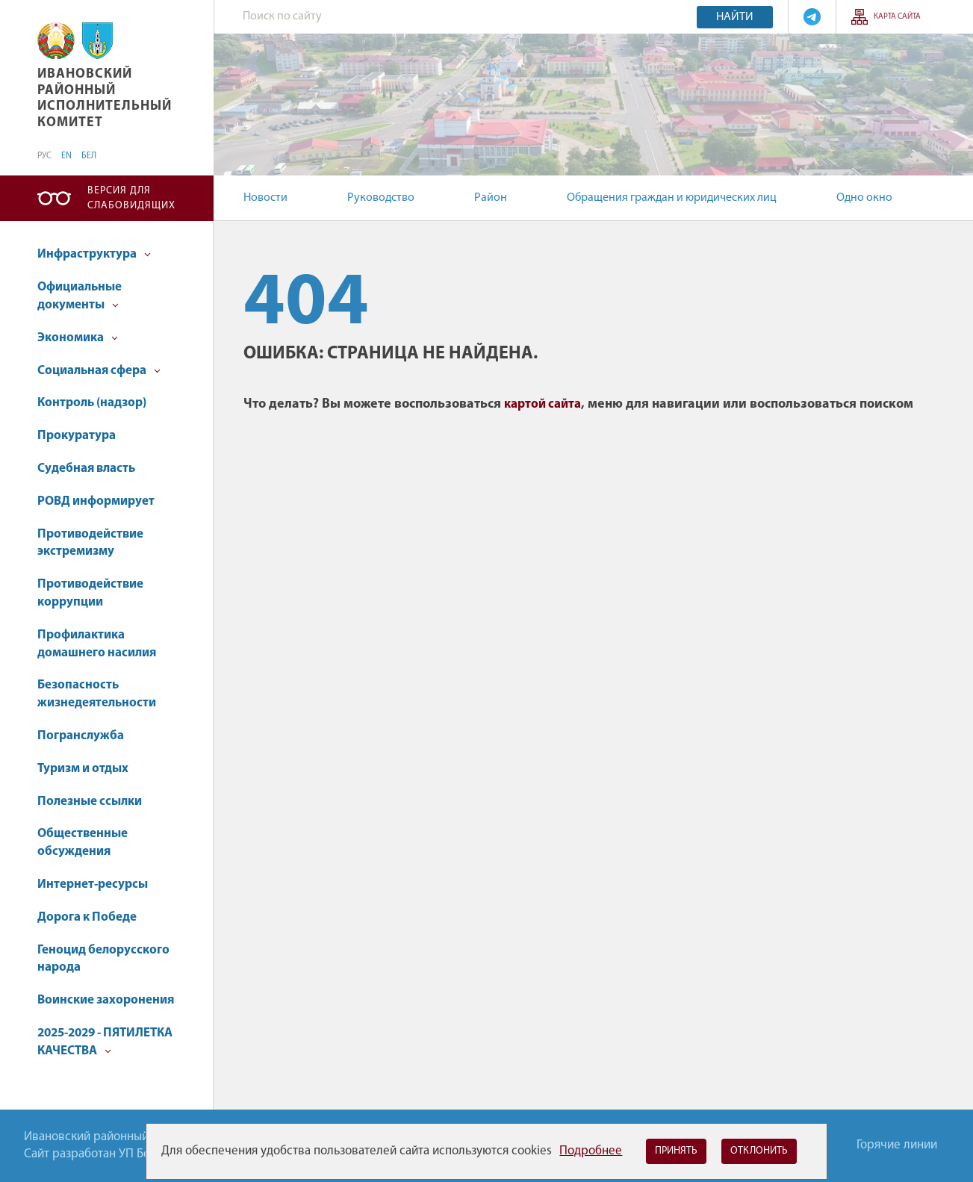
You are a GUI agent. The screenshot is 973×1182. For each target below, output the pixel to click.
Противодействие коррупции (90, 593)
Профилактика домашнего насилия (96, 644)
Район (490, 198)
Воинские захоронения (105, 1000)
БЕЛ (88, 156)
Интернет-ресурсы (92, 884)
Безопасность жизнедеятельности (96, 694)
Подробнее (590, 1151)
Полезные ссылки (89, 801)
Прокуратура (76, 435)
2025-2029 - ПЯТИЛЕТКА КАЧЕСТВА (104, 1042)
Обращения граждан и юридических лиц (672, 198)
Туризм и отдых (82, 768)
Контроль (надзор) (91, 402)
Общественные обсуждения (82, 842)
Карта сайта (897, 17)
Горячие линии (897, 1145)
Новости (265, 198)
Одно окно (864, 198)
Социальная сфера (99, 370)
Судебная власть (86, 468)
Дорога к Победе (87, 917)
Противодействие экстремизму (90, 543)
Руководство (380, 198)
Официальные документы (79, 296)
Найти (734, 17)
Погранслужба (80, 736)
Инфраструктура (94, 254)
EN (66, 156)
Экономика (77, 338)
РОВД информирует (96, 501)
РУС (44, 156)
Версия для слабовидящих (131, 198)
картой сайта (542, 404)
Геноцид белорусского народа (103, 959)
